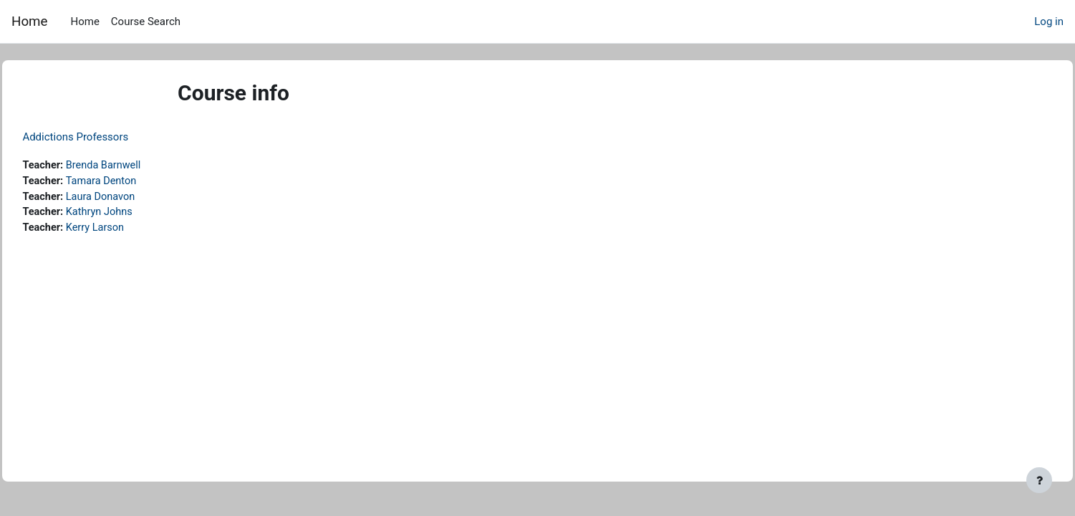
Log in (1049, 21)
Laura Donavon (135, 197)
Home (29, 21)
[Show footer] (1039, 480)
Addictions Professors (107, 136)
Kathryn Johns (134, 214)
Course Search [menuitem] (145, 21)
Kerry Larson (130, 230)
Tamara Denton (136, 182)
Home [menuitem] (84, 21)
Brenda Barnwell (138, 165)
